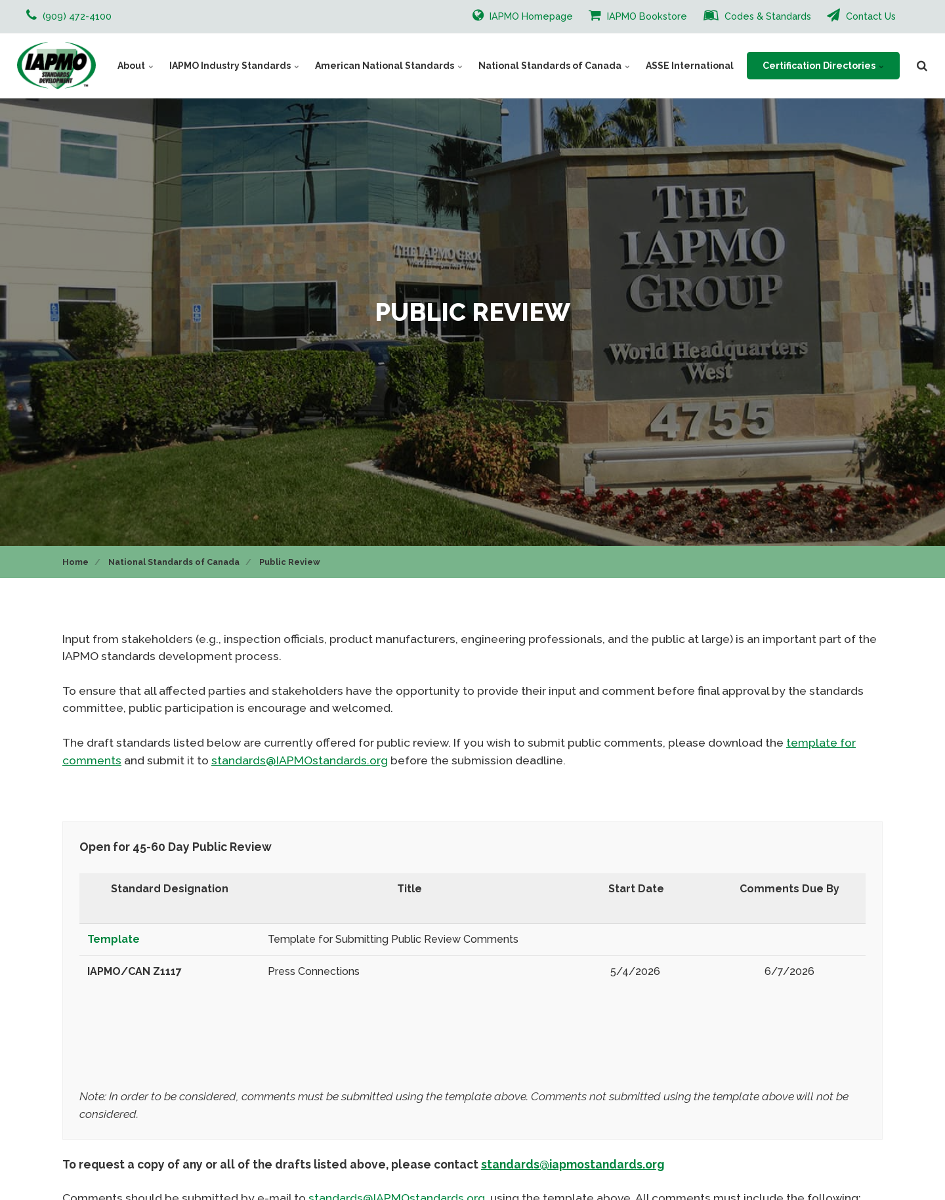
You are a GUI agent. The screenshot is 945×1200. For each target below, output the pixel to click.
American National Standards (389, 65)
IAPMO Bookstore (638, 15)
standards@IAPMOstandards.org (299, 760)
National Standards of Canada (554, 65)
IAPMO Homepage (522, 15)
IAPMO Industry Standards (234, 65)
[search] (922, 65)
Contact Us (861, 15)
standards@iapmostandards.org (572, 1164)
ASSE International (690, 65)
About (135, 65)
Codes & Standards (757, 15)
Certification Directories (823, 65)
